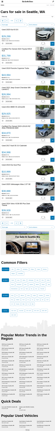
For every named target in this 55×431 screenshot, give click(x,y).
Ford (21, 288)
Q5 (32, 299)
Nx (28, 299)
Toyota (12, 280)
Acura (12, 284)
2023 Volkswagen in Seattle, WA (26, 357)
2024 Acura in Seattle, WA (25, 365)
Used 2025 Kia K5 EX (10, 29)
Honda (48, 280)
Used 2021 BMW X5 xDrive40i (13, 107)
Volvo (42, 280)
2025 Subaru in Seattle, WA (8, 374)
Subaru (24, 280)
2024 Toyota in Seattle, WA (8, 349)
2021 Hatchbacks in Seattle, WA (9, 390)
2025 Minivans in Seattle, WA (8, 395)
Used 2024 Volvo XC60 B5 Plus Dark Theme (16, 204)
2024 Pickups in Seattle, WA (43, 378)
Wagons (13, 273)
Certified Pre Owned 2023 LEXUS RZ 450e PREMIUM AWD (16, 127)
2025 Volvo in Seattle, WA (7, 370)
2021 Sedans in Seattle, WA (43, 382)
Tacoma (17, 304)
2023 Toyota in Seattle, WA (43, 353)
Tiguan (37, 299)
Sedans (18, 269)
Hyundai (31, 284)
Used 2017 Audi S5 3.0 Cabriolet (14, 145)
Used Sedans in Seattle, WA (25, 422)
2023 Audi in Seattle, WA (24, 361)
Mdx (33, 304)
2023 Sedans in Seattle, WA (25, 353)
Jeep (49, 284)
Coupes (38, 269)
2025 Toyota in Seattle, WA (43, 349)
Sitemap (27, 429)
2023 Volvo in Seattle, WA (42, 361)
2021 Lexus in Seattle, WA (7, 378)
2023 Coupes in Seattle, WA (43, 395)
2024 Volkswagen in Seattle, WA (26, 374)
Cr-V (12, 304)
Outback (17, 299)
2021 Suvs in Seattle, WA (25, 349)
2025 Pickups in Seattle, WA (25, 382)
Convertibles (20, 273)
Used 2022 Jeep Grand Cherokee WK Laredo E (16, 88)
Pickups (32, 269)
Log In (47, 5)
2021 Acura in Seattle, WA (25, 390)
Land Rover (19, 284)
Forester (47, 295)
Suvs (13, 269)
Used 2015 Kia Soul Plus (11, 165)
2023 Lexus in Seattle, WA (7, 357)
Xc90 (47, 299)
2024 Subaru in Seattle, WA (43, 370)
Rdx (12, 299)
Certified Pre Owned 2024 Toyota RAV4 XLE (17, 50)
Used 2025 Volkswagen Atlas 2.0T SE (16, 184)
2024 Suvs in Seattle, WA (7, 345)
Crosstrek (41, 295)
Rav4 (12, 295)
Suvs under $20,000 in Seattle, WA (9, 407)
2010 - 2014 (36, 310)
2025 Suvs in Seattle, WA (42, 345)
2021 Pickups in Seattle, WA (25, 395)
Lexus (18, 280)
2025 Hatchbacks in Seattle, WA (44, 386)
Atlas (23, 304)
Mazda (37, 284)
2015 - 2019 (28, 310)
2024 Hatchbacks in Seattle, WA (26, 370)
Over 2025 (21, 310)
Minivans (45, 269)
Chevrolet (42, 288)
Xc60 (23, 299)
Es (28, 304)
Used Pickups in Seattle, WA (8, 426)
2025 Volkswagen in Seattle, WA (44, 365)
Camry (28, 295)
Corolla (34, 295)
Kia (31, 288)
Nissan (43, 284)
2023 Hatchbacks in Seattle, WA (9, 382)
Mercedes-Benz (14, 288)
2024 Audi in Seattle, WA (42, 357)
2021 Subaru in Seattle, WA (25, 378)
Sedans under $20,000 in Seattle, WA (26, 408)
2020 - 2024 (13, 310)
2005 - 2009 (13, 315)
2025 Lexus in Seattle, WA (7, 365)
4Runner (22, 295)
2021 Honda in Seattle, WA (8, 386)
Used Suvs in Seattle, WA (7, 422)
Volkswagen (31, 280)
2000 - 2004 (44, 310)
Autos (2, 5)
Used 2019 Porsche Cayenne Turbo (15, 68)
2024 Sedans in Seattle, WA (8, 353)
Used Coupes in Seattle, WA (25, 426)
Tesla (27, 288)
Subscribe (52, 5)
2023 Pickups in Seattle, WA (25, 386)
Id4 (42, 299)
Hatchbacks (25, 269)
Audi (37, 280)
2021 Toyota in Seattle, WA (43, 374)
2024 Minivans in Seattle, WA (43, 390)
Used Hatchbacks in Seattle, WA (44, 422)
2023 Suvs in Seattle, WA (25, 345)
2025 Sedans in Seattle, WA (8, 361)
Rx (16, 295)
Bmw (25, 284)
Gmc (36, 288)
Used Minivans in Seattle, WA (43, 426)
